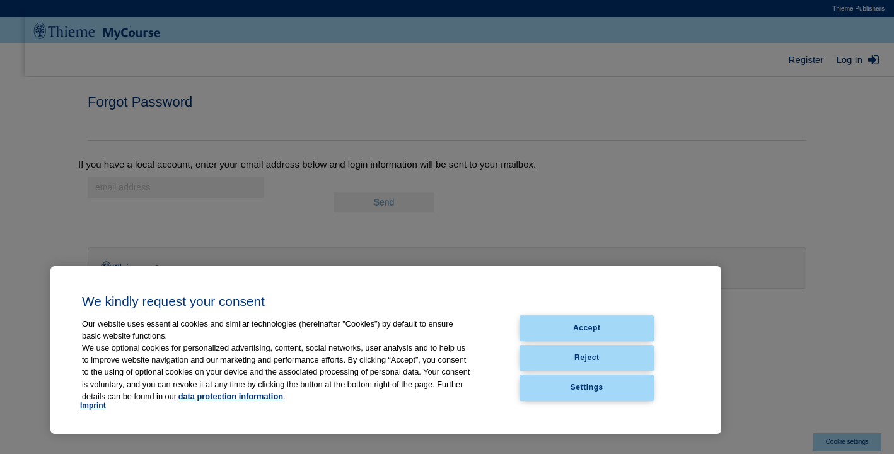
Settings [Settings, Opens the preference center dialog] (587, 387)
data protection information (230, 396)
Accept (587, 327)
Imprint (93, 405)
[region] (385, 350)
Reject (587, 357)
